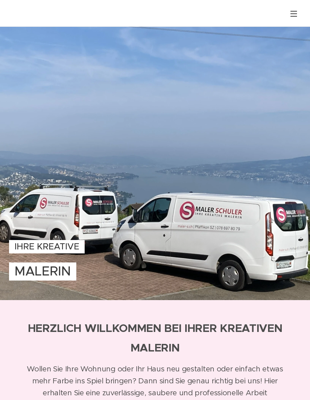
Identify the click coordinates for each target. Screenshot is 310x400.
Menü (293, 13)
